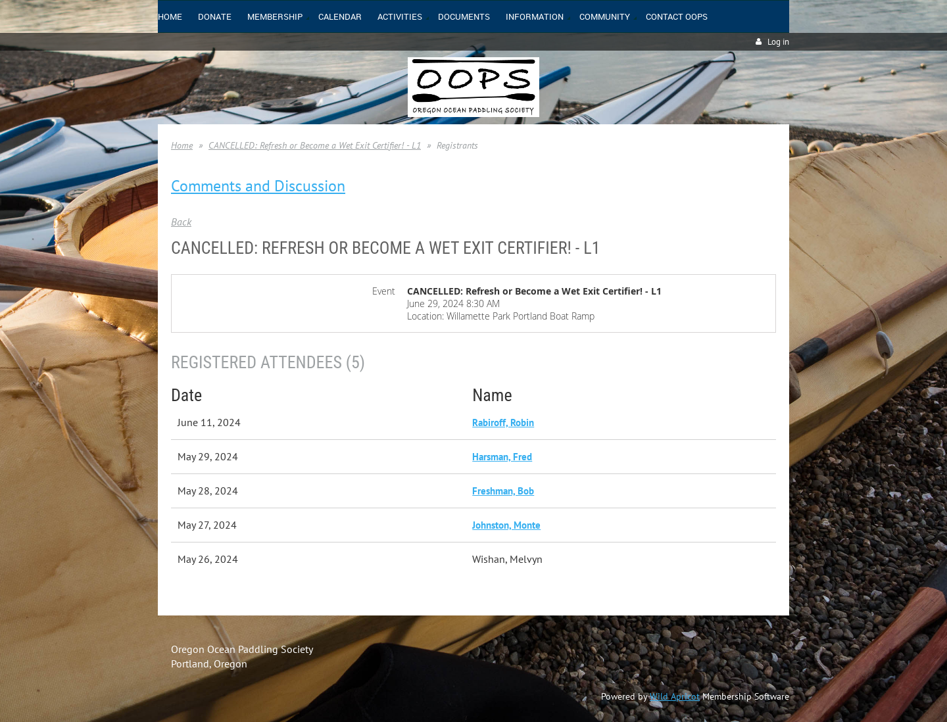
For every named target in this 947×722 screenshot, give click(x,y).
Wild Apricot (675, 696)
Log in (778, 41)
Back (181, 221)
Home (182, 145)
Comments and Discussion (258, 186)
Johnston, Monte (506, 525)
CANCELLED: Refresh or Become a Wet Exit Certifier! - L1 (314, 145)
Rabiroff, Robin (503, 422)
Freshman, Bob (503, 491)
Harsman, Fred (502, 456)
